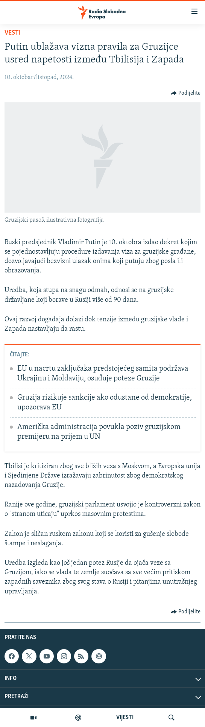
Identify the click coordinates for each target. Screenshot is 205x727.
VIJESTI (125, 718)
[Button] (186, 93)
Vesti (13, 33)
